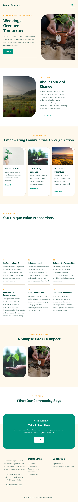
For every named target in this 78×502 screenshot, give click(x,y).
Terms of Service (34, 469)
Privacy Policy (32, 466)
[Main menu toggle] (72, 5)
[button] (8, 51)
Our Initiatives (33, 475)
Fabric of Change (12, 5)
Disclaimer (31, 463)
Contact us (32, 472)
